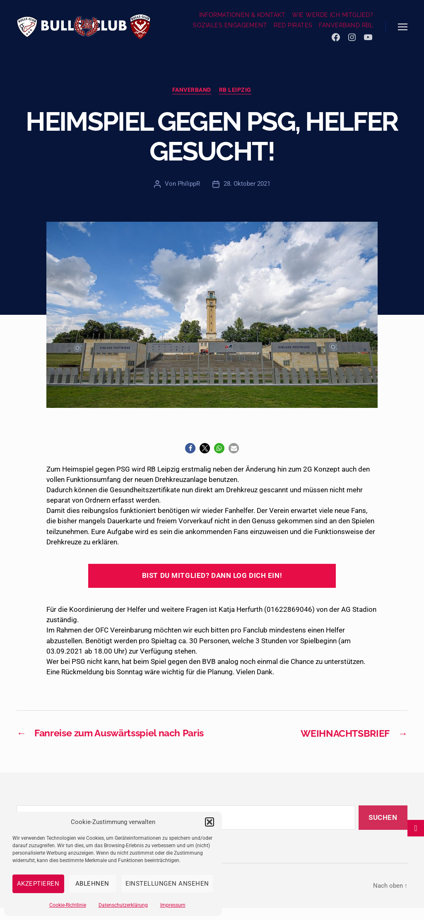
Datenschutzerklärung (123, 905)
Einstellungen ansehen (167, 883)
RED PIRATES (293, 25)
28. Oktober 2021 (247, 184)
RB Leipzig (235, 90)
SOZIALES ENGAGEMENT (230, 25)
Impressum (173, 905)
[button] (209, 822)
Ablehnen (92, 883)
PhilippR (189, 184)
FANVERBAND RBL (346, 25)
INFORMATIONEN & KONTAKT (242, 15)
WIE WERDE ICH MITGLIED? (332, 15)
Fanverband (191, 90)
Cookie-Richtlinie (67, 905)
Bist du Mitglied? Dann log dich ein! (212, 576)
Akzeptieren (38, 883)
